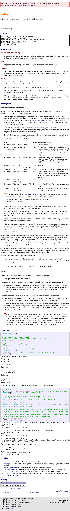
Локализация (35, 492)
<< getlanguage (6, 492)
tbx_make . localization (11, 471)
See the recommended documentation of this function (18, 5)
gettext (5, 340)
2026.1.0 (38, 3)
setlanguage (6, 334)
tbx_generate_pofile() (29, 194)
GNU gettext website (11, 475)
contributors (9, 508)
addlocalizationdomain (10, 405)
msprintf (7, 462)
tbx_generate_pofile (40, 121)
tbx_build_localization (11, 473)
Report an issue (16, 489)
